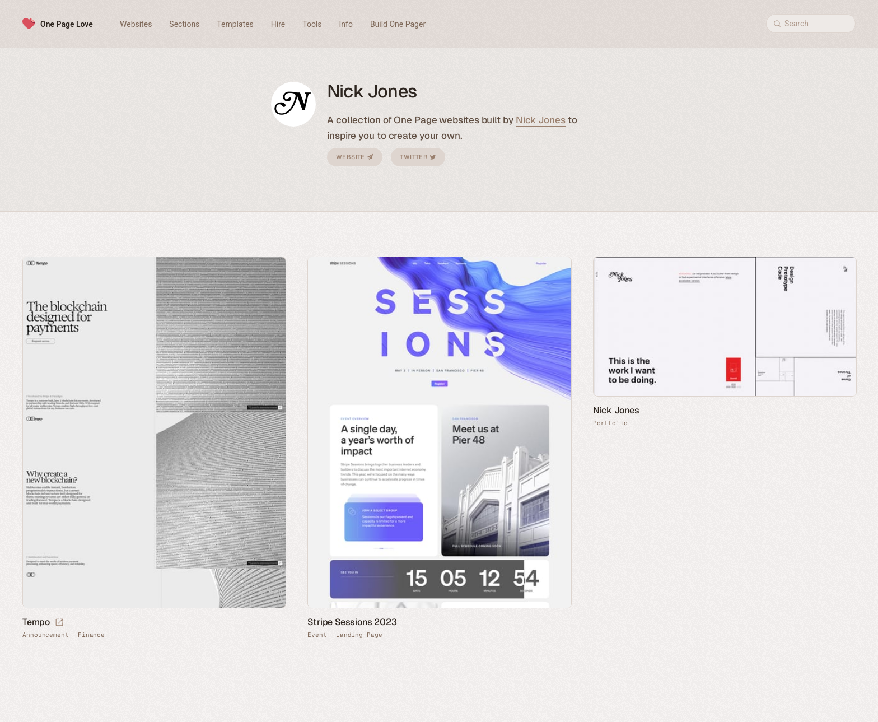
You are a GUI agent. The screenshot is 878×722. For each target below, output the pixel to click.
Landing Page (359, 635)
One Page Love (66, 24)
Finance (91, 635)
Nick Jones (541, 120)
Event (317, 635)
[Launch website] (59, 622)
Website (354, 157)
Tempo (36, 622)
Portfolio (610, 423)
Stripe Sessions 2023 (351, 622)
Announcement (45, 635)
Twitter (418, 157)
